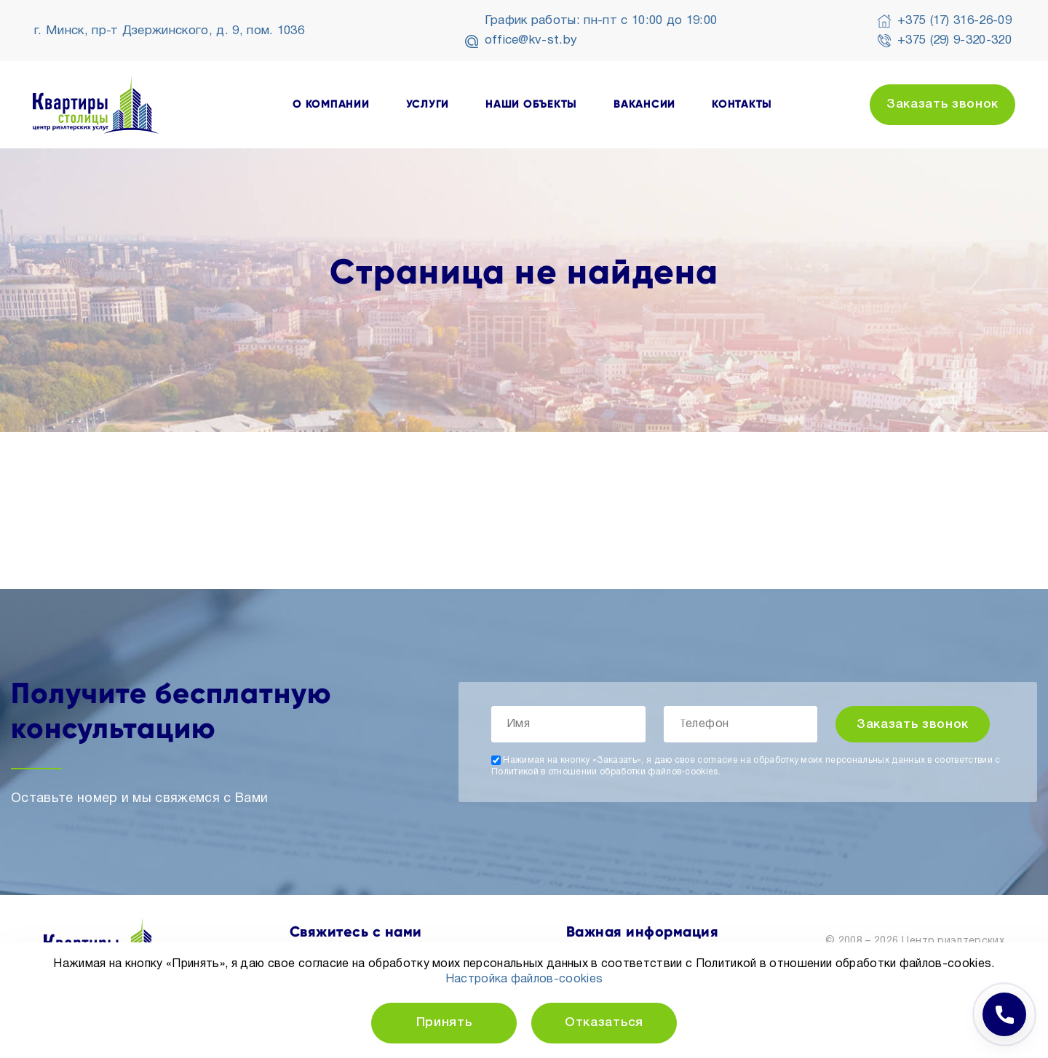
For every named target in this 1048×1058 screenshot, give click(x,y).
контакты (742, 104)
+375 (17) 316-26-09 (954, 20)
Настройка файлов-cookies (524, 979)
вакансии (644, 104)
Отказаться (604, 1022)
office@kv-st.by (531, 40)
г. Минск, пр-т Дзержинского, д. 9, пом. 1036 (169, 30)
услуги (428, 104)
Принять (444, 1022)
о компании (331, 104)
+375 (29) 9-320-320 (954, 40)
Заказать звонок (942, 104)
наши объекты (531, 104)
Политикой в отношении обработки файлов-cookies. (605, 772)
